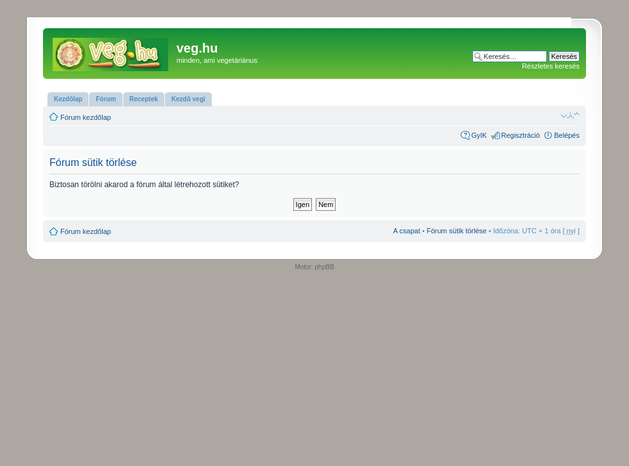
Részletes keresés (551, 66)
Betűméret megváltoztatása (570, 115)
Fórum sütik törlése (457, 231)
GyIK (479, 135)
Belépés (567, 135)
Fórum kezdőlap (85, 117)
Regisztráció (520, 135)
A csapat (406, 231)
